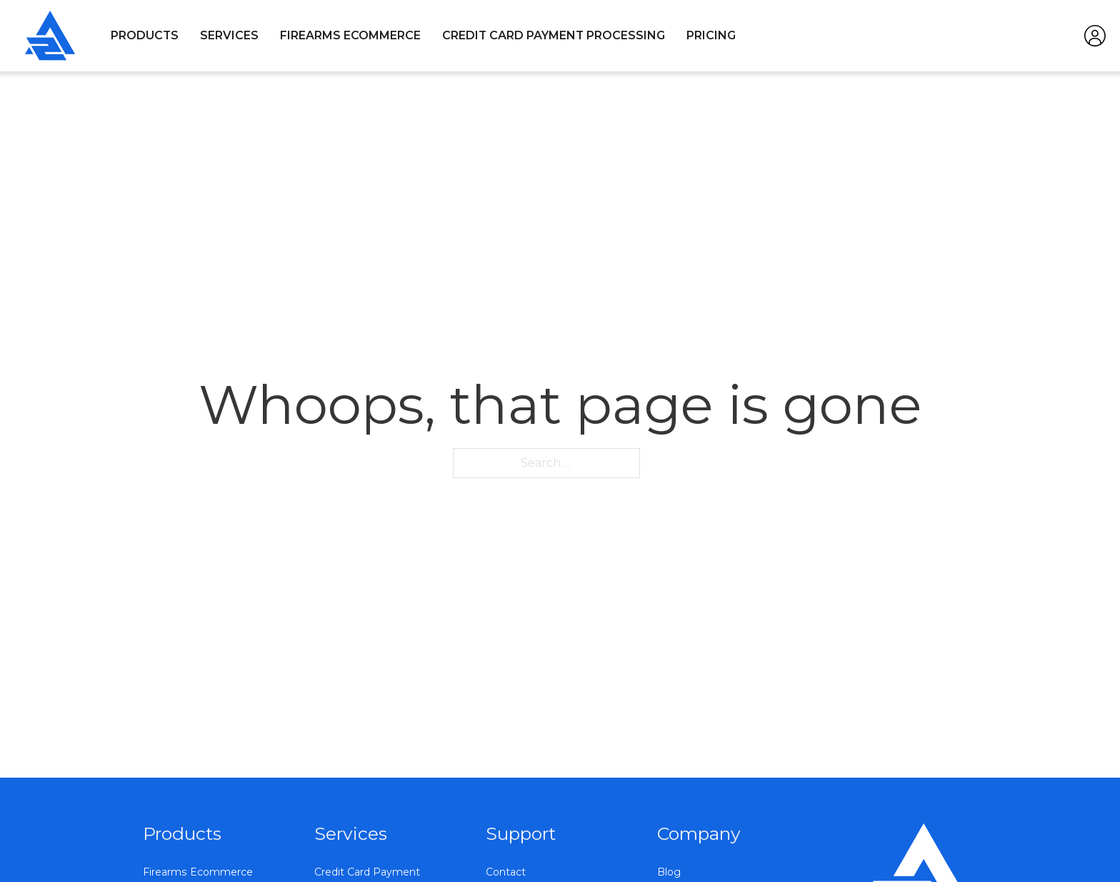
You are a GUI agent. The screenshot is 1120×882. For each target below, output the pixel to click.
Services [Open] (229, 35)
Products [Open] (145, 35)
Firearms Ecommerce (350, 35)
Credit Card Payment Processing (553, 35)
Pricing (711, 35)
